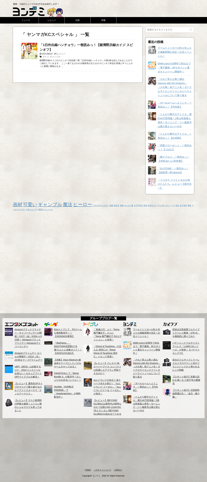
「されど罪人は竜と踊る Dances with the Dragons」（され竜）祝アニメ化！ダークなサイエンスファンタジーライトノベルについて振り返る (175, 87)
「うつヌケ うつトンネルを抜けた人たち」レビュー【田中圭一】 (175, 184)
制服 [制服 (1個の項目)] (122, 205)
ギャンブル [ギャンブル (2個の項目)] (50, 204)
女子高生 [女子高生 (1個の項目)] (183, 205)
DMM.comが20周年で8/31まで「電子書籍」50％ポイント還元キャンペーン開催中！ (174, 67)
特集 (103, 20)
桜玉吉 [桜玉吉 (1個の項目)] (116, 205)
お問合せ (118, 470)
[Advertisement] (103, 443)
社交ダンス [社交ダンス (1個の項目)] (152, 205)
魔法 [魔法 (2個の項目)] (67, 204)
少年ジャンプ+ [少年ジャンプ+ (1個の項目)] (32, 209)
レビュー (52, 20)
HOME (88, 470)
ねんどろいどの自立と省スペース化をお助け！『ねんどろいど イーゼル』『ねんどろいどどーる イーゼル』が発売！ (107, 387)
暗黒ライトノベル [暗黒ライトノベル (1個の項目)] (45, 209)
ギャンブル (55, 56)
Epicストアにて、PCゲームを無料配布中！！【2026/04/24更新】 (68, 333)
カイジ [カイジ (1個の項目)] (167, 205)
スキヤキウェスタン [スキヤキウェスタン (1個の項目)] (101, 205)
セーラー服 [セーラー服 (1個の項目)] (128, 205)
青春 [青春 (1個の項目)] (189, 205)
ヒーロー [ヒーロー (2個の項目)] (82, 204)
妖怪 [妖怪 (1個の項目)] (111, 205)
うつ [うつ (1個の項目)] (173, 205)
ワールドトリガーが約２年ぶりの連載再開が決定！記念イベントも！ (175, 52)
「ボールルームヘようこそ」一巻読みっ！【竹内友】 (145, 387)
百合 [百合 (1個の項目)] (177, 205)
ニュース (26, 20)
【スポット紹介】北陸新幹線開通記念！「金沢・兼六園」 (186, 393)
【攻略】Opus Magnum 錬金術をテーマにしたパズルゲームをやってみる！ (67, 363)
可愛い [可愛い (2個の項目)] (30, 204)
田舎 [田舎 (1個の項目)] (145, 205)
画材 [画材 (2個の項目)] (17, 204)
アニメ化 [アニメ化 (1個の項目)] (160, 205)
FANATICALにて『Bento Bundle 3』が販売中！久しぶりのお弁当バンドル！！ (67, 376)
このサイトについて (102, 470)
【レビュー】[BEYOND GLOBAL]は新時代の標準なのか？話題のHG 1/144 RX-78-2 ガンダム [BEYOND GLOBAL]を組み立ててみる (107, 407)
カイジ (46, 56)
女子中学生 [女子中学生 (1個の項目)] (138, 205)
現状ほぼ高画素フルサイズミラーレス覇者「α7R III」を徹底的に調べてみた (186, 333)
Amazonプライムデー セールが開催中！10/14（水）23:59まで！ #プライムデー (29, 356)
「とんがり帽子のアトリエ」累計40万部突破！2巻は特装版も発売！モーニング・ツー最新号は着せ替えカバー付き (146, 404)
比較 (78, 20)
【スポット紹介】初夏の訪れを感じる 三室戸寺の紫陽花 (186, 380)
